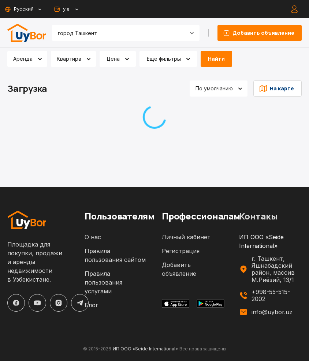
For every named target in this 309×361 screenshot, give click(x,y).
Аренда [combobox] (23, 59)
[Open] (192, 33)
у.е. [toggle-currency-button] (65, 9)
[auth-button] (294, 9)
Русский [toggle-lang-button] (22, 9)
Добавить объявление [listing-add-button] (259, 33)
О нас (93, 237)
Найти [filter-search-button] (216, 59)
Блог (91, 305)
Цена (119, 59)
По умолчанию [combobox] (214, 88)
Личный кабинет (186, 237)
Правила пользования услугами (103, 282)
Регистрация (181, 251)
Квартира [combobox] (69, 59)
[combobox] (117, 33)
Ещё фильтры (170, 59)
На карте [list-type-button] (277, 88)
